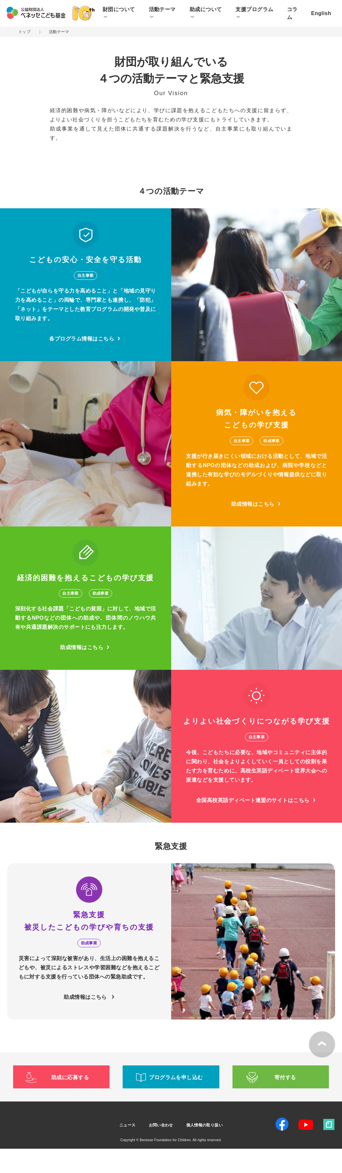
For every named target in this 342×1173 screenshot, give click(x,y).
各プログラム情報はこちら (85, 363)
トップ (24, 32)
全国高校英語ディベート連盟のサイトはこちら (256, 824)
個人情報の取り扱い (204, 1149)
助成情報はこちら (256, 528)
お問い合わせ (161, 1149)
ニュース (127, 1149)
